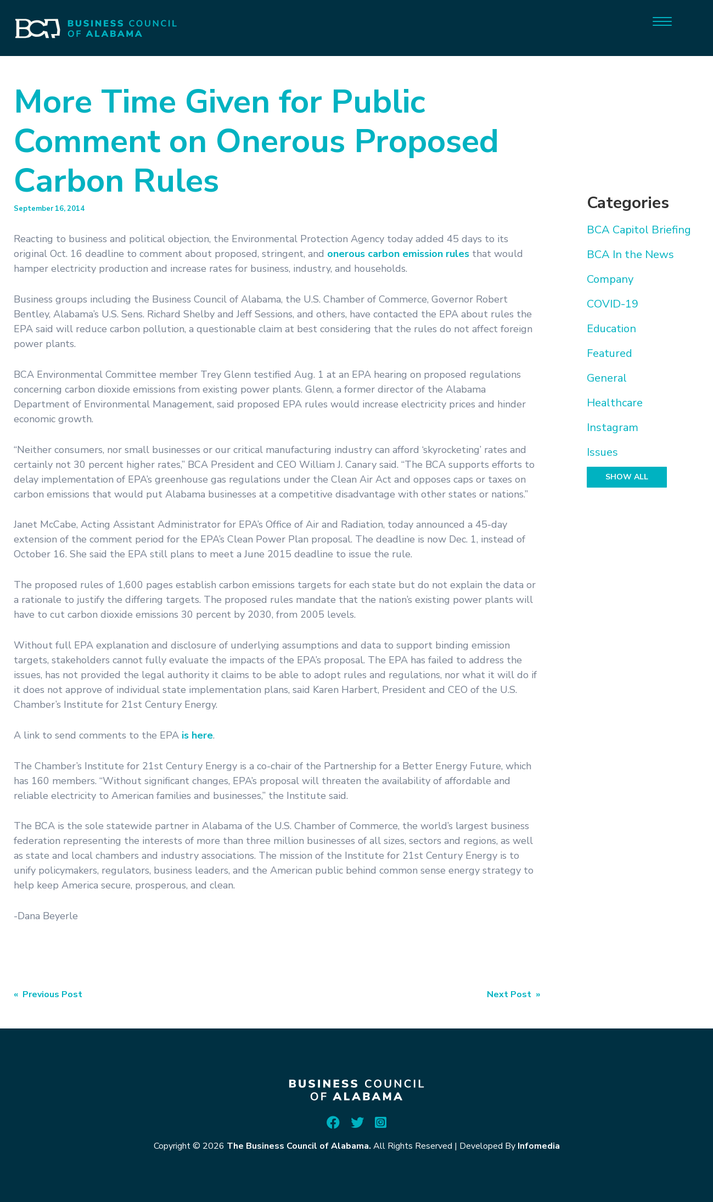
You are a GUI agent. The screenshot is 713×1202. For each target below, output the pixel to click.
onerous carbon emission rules (398, 253)
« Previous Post (48, 994)
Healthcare (615, 402)
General (607, 378)
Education (611, 328)
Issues (602, 452)
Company (610, 279)
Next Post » (513, 994)
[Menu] (662, 20)
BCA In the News (630, 254)
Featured (609, 353)
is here (197, 735)
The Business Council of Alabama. (299, 1146)
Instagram (612, 427)
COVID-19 (612, 304)
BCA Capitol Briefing (639, 229)
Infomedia (539, 1146)
